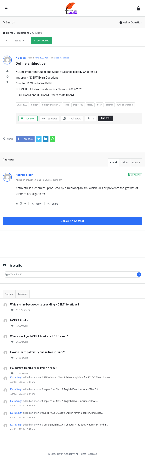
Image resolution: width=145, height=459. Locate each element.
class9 (90, 104)
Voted (113, 162)
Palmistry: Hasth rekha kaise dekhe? (33, 368)
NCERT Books (19, 320)
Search (8, 22)
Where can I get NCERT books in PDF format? (39, 336)
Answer (105, 118)
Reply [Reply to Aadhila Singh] (36, 203)
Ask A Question (131, 22)
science (109, 104)
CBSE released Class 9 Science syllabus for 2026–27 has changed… (77, 377)
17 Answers (19, 373)
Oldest (124, 162)
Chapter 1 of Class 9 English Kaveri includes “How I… (70, 401)
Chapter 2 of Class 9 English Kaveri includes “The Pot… (71, 389)
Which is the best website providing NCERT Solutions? (44, 304)
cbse (66, 104)
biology (34, 104)
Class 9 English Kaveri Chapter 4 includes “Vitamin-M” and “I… (75, 424)
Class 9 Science (61, 57)
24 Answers (19, 357)
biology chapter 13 (51, 104)
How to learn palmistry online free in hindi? (37, 352)
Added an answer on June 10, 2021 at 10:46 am (39, 179)
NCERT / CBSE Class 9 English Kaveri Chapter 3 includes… (72, 412)
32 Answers (19, 326)
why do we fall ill (125, 104)
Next (19, 40)
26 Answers (19, 341)
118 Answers (20, 310)
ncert (99, 104)
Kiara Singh (16, 377)
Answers (22, 294)
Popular (9, 294)
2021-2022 (22, 104)
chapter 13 (78, 104)
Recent (136, 162)
